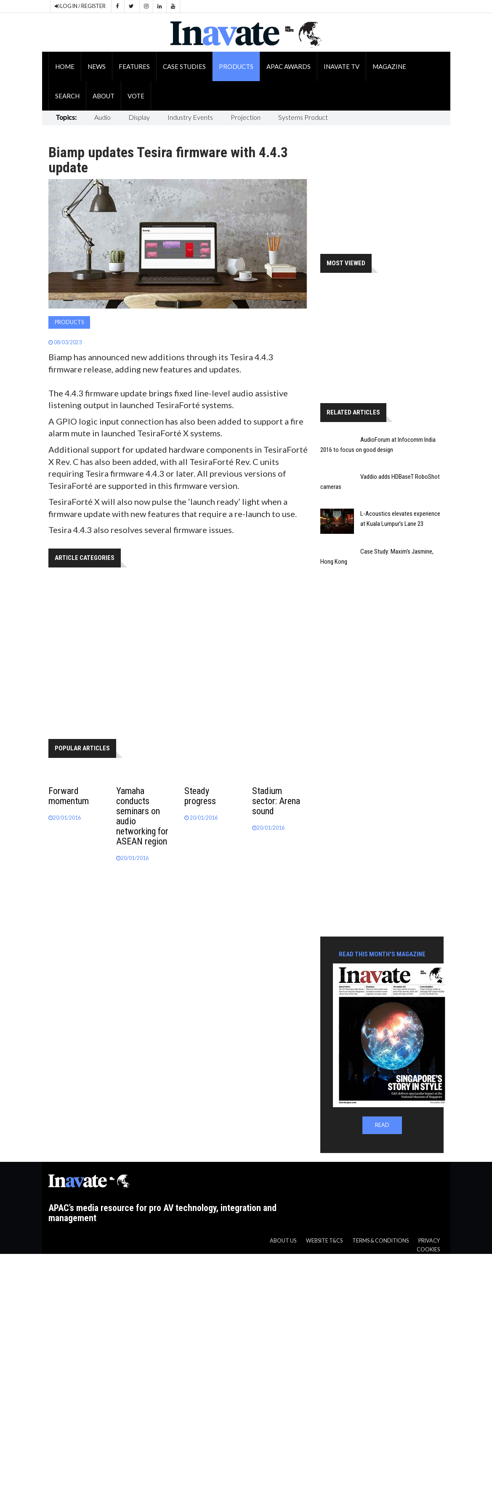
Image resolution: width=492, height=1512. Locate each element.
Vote (136, 96)
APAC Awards (288, 66)
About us (283, 1241)
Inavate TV (341, 66)
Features (134, 66)
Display (139, 117)
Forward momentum (68, 796)
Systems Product (303, 117)
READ (382, 1125)
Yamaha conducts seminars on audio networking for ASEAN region (142, 816)
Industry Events (190, 117)
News (97, 66)
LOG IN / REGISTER (80, 6)
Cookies (428, 1249)
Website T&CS (324, 1241)
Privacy (429, 1241)
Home (64, 66)
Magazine (389, 66)
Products (236, 66)
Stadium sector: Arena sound (276, 801)
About (103, 96)
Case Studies (184, 66)
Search (67, 96)
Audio (102, 117)
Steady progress (200, 796)
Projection (246, 117)
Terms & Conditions (380, 1241)
